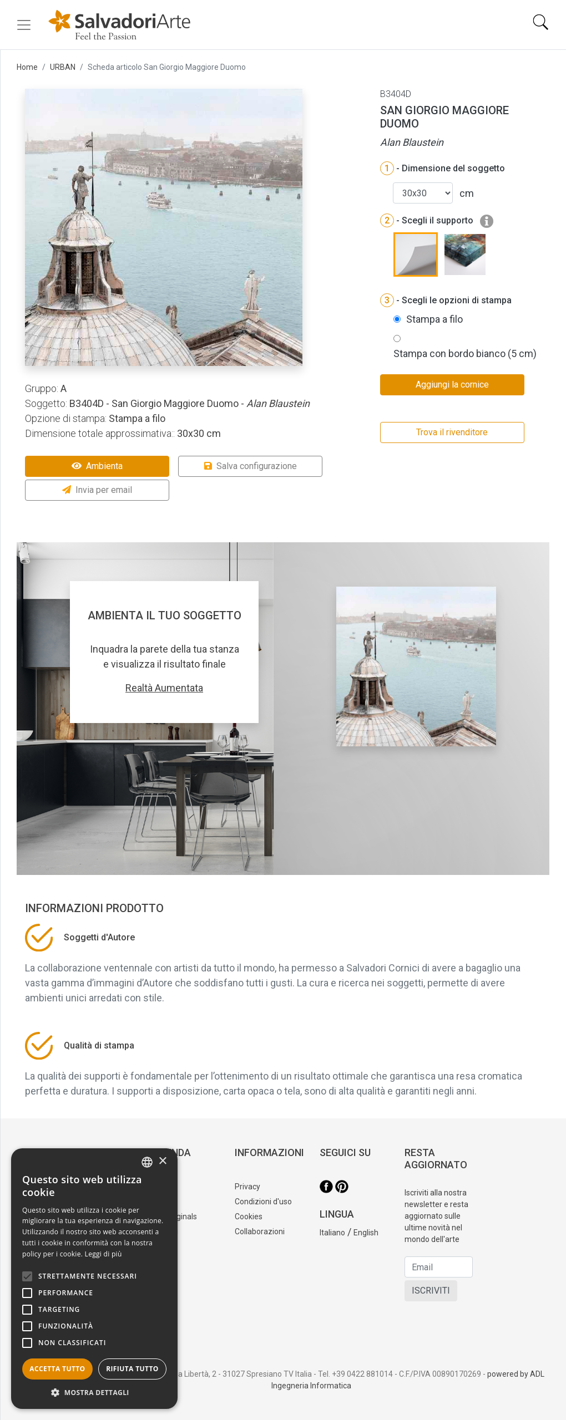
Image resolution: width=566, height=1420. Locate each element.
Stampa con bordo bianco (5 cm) (465, 353)
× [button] (162, 1161)
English (365, 1232)
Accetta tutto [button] (57, 1368)
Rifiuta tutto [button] (132, 1368)
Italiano (332, 1232)
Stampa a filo (434, 319)
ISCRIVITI (431, 1290)
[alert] (94, 1278)
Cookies (248, 1216)
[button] (94, 1392)
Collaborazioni (260, 1231)
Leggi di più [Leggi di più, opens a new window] (103, 1254)
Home (27, 67)
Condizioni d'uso (263, 1201)
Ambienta (97, 466)
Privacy (247, 1186)
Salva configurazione (250, 466)
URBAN (62, 67)
